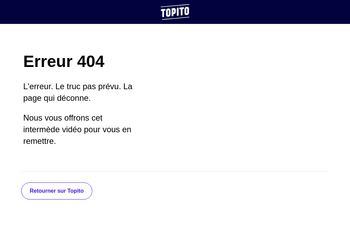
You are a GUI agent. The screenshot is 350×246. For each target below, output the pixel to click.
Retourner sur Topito (57, 191)
